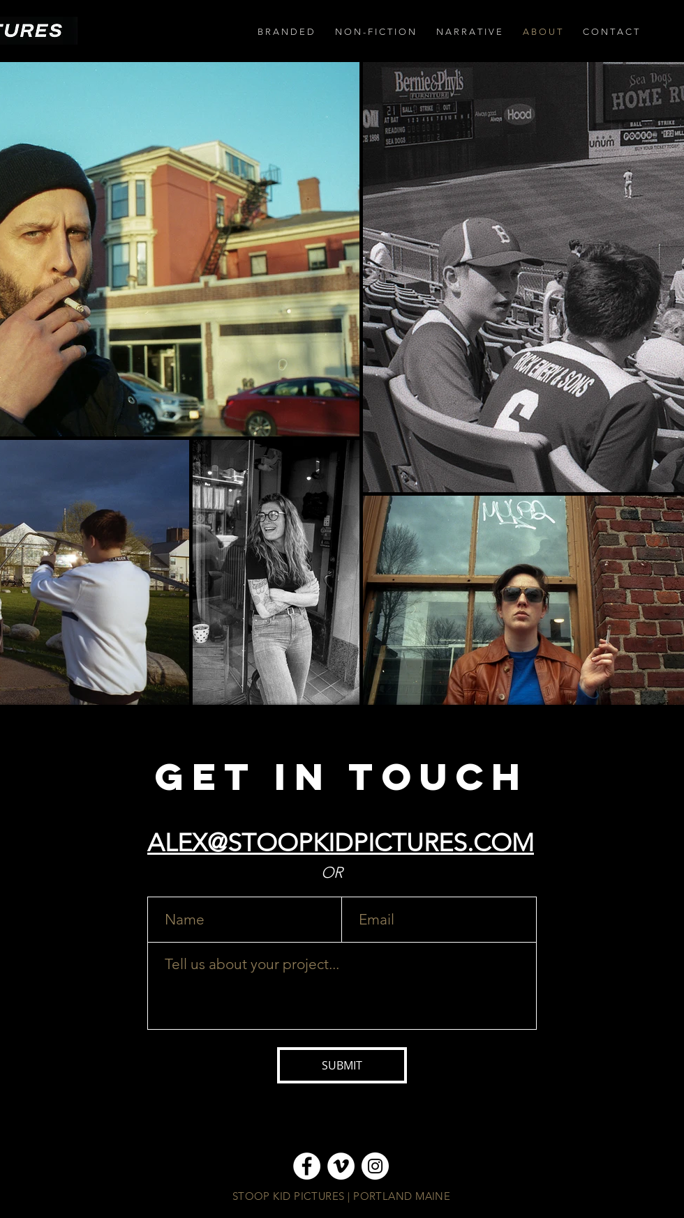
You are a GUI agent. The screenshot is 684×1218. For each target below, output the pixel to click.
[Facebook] (306, 1166)
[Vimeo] (341, 1166)
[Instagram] (375, 1166)
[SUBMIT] (342, 1065)
